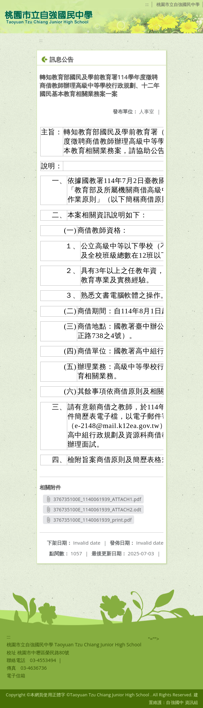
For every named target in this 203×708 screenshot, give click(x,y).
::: (147, 4)
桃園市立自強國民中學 (178, 4)
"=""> (153, 639)
